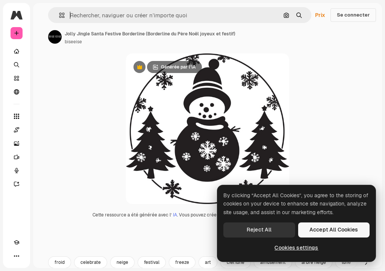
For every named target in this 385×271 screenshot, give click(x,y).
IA (175, 215)
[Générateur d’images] (17, 143)
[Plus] (17, 256)
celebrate (90, 262)
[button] (59, 15)
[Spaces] (17, 130)
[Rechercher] (17, 65)
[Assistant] (17, 184)
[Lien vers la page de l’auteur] (55, 37)
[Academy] (17, 242)
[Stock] (17, 78)
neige (122, 262)
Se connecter (353, 15)
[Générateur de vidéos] (17, 157)
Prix (320, 15)
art (208, 262)
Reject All (259, 229)
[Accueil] (17, 51)
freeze (182, 262)
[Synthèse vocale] (17, 170)
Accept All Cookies (333, 229)
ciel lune (235, 262)
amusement (273, 262)
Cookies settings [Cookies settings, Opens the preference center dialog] (296, 247)
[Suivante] (366, 262)
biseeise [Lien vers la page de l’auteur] (73, 42)
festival (151, 262)
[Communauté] (17, 92)
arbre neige (314, 262)
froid (60, 262)
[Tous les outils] (17, 116)
